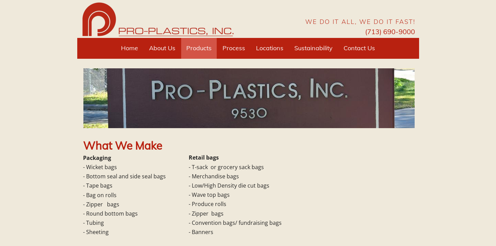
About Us (162, 48)
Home (129, 48)
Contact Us (359, 48)
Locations (269, 48)
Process (234, 48)
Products (199, 48)
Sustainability (313, 48)
